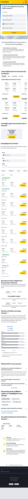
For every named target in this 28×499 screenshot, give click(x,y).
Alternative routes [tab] (5, 398)
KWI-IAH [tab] (14, 291)
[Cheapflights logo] (5, 2)
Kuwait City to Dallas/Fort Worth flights (9, 411)
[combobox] (5, 12)
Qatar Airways (10, 326)
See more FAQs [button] (14, 387)
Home (6, 465)
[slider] (26, 167)
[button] (14, 15)
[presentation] (12, 8)
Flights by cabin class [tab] (6, 401)
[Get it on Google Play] (11, 484)
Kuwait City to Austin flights (7, 412)
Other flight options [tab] (17, 401)
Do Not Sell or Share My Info (14, 477)
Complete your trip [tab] (15, 398)
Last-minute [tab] (14, 76)
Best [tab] (9, 76)
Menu (26, 2)
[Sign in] (23, 2)
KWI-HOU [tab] (20, 291)
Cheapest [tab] (4, 76)
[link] (11, 137)
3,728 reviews (10, 330)
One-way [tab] (21, 76)
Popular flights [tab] (5, 404)
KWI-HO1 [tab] (8, 291)
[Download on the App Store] (16, 484)
